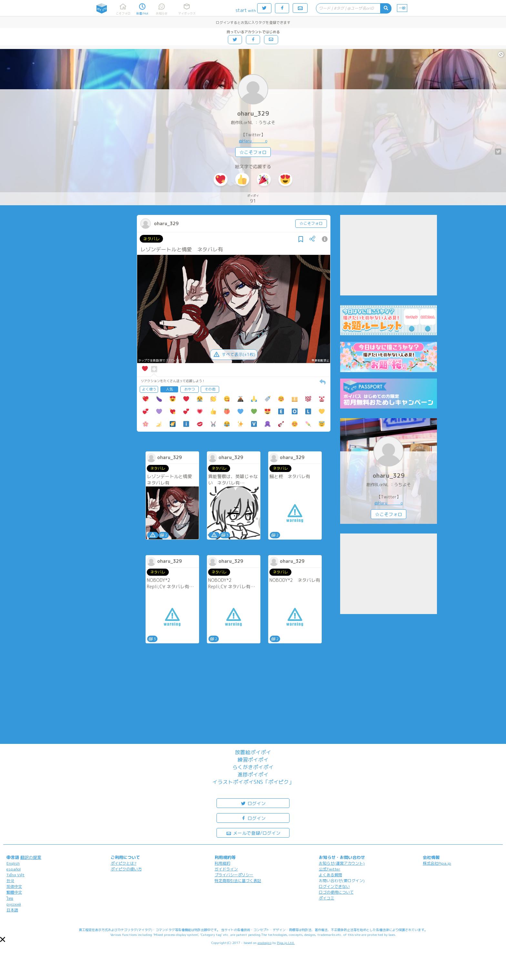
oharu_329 (253, 114)
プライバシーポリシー (234, 875)
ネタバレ (151, 239)
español (13, 869)
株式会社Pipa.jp (437, 863)
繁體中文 (14, 892)
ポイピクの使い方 (126, 869)
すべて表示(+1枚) (233, 354)
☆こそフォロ (253, 152)
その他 (210, 389)
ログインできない (334, 886)
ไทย (9, 898)
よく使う (149, 389)
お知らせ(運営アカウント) (342, 863)
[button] (2, 939)
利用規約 (222, 863)
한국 (10, 880)
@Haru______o (253, 141)
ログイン (253, 803)
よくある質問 (330, 875)
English (13, 863)
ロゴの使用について (336, 892)
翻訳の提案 (30, 857)
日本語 (12, 910)
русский (13, 904)
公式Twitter (329, 869)
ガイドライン (226, 869)
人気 (169, 389)
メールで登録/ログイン (253, 833)
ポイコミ (326, 898)
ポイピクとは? (124, 863)
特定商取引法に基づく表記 (238, 880)
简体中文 (14, 886)
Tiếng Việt (15, 875)
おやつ (189, 389)
